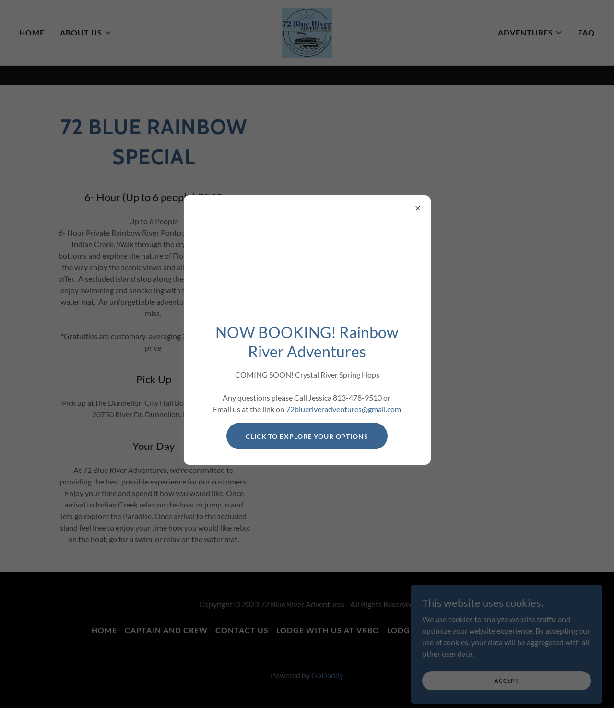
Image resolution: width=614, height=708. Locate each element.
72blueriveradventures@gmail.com (343, 408)
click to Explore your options (307, 436)
